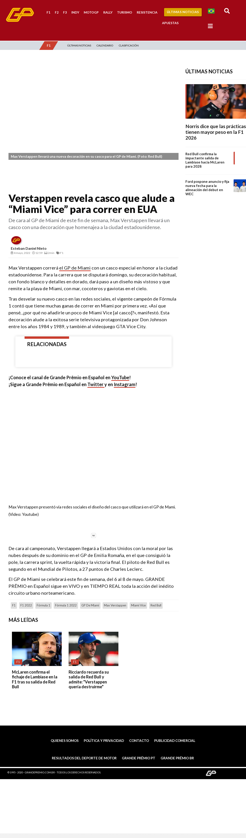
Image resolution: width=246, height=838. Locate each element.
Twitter (95, 384)
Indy (75, 12)
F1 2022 (26, 605)
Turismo (124, 12)
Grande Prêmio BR (177, 758)
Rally (107, 12)
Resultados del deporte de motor (84, 758)
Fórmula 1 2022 (66, 605)
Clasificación (129, 45)
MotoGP (91, 12)
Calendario (104, 45)
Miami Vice (138, 605)
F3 (65, 12)
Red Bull (156, 605)
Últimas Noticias (183, 12)
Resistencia (147, 12)
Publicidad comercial (174, 740)
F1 (48, 12)
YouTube (120, 377)
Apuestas (170, 23)
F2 (57, 12)
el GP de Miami (75, 267)
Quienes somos (64, 740)
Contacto (139, 740)
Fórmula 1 (43, 605)
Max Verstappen (115, 605)
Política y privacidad (104, 740)
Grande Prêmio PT (138, 758)
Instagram (124, 384)
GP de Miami (90, 605)
